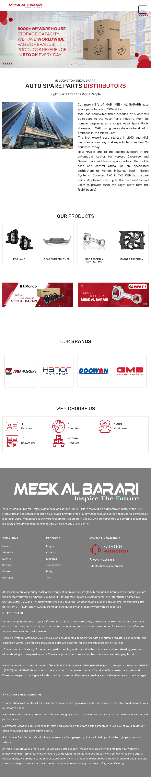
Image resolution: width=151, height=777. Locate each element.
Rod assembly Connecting (94, 260)
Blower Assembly (131, 259)
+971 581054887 (116, 551)
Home (5, 546)
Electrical (51, 558)
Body (49, 571)
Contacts (8, 577)
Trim (48, 577)
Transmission (54, 565)
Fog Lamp (19, 259)
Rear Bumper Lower (57, 259)
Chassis (51, 552)
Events (6, 558)
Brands (6, 565)
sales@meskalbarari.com (106, 566)
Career (6, 571)
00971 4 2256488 (102, 559)
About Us (8, 552)
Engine (50, 546)
